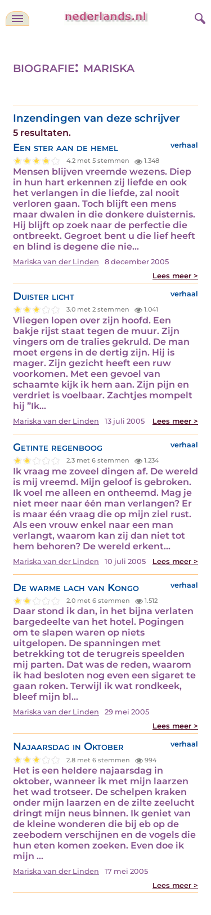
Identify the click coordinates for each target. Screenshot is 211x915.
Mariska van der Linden (56, 261)
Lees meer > (175, 276)
